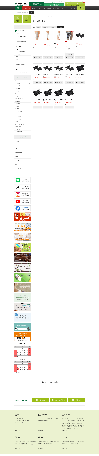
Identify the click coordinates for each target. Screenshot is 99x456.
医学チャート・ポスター (20, 124)
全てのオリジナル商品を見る (21, 72)
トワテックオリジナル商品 (18, 8)
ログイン (67, 5)
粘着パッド (18, 59)
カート (82, 5)
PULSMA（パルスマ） (20, 33)
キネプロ (17, 38)
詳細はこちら (17, 411)
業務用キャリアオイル (81, 8)
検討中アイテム (26, 19)
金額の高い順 (53, 27)
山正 (16, 148)
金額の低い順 (45, 27)
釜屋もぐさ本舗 (18, 152)
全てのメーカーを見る (19, 172)
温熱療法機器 (17, 101)
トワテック (17, 141)
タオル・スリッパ (18, 119)
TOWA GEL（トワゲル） (21, 61)
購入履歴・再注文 (18, 19)
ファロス (17, 160)
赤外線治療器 (17, 103)
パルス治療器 (49, 8)
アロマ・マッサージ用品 (72, 8)
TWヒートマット (19, 49)
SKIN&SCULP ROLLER (20, 67)
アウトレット (17, 129)
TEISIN (17, 69)
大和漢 (16, 156)
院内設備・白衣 (56, 8)
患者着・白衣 (17, 85)
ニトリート (17, 164)
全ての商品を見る (18, 131)
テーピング (39, 8)
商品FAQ (60, 1)
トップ (34, 16)
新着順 (38, 27)
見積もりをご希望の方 (74, 1)
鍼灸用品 (33, 8)
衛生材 (44, 8)
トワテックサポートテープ (21, 41)
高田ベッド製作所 (19, 168)
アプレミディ (18, 54)
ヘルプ (55, 1)
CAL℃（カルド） (19, 46)
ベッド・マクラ (63, 8)
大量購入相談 (82, 1)
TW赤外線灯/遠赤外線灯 (21, 64)
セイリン (17, 145)
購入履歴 (77, 5)
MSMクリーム (18, 56)
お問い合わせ (66, 1)
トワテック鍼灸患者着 (20, 51)
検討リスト (72, 5)
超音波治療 (17, 106)
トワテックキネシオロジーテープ (22, 36)
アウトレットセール (26, 8)
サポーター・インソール (41, 16)
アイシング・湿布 (18, 111)
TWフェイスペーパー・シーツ (22, 44)
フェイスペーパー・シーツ (20, 96)
